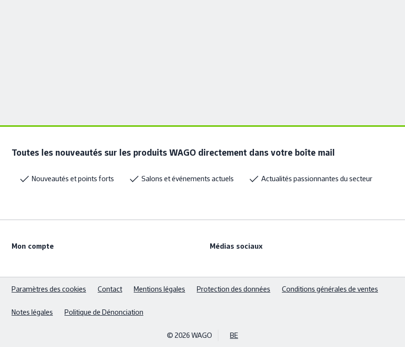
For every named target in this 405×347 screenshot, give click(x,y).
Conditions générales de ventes (330, 289)
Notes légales (32, 312)
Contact (110, 289)
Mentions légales (159, 289)
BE (234, 335)
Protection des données (233, 289)
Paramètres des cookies (49, 289)
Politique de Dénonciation (103, 312)
